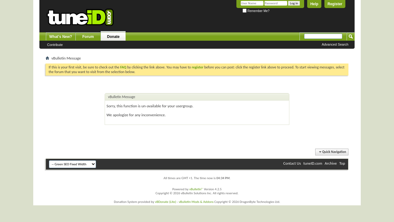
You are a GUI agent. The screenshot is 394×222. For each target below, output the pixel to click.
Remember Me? (256, 11)
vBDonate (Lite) (165, 202)
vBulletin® (196, 189)
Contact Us (292, 163)
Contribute (55, 45)
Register (335, 4)
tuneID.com (312, 163)
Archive (331, 163)
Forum (88, 37)
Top (342, 163)
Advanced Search (335, 44)
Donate (113, 37)
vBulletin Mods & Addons (196, 202)
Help (314, 4)
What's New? (60, 37)
